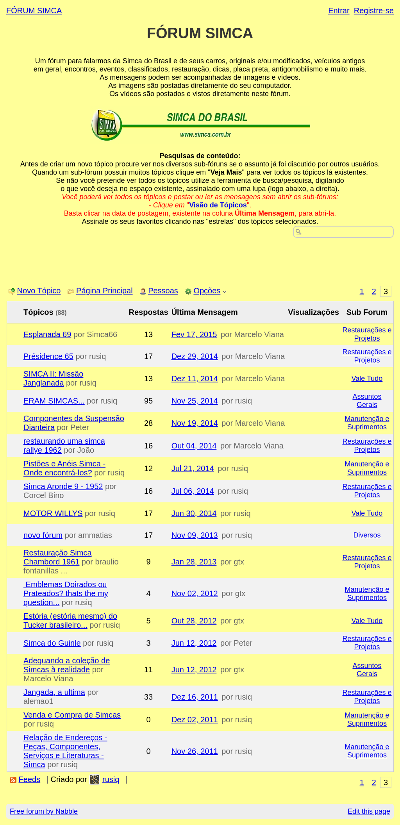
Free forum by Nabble (44, 811)
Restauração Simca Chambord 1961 (57, 557)
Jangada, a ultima (54, 692)
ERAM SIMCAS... (54, 400)
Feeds (30, 779)
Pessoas (163, 290)
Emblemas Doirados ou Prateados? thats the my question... (65, 593)
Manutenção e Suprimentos (367, 423)
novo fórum (42, 535)
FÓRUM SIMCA (34, 10)
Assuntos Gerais (366, 401)
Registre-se (374, 10)
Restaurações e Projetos (366, 334)
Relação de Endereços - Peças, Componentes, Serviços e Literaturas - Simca (65, 751)
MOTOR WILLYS (53, 513)
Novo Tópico (39, 290)
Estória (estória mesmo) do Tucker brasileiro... (70, 620)
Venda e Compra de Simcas (72, 715)
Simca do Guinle (52, 643)
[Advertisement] (200, 259)
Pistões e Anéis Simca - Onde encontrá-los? (64, 468)
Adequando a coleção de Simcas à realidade (66, 665)
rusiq (110, 779)
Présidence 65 (48, 356)
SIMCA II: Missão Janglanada (53, 378)
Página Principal (104, 290)
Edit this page (369, 811)
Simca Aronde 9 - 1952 (63, 486)
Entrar (338, 10)
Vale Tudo (367, 378)
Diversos (366, 535)
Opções (206, 290)
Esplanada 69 (47, 334)
